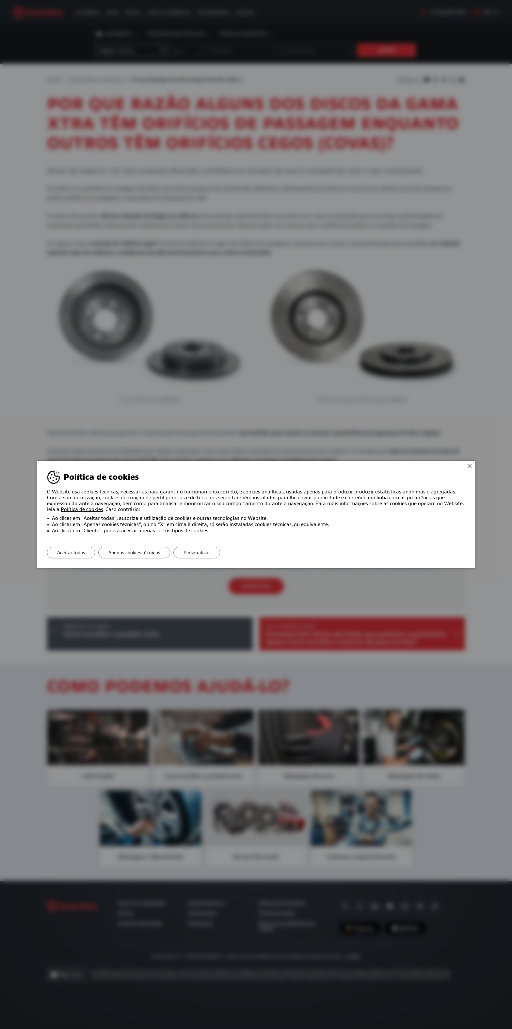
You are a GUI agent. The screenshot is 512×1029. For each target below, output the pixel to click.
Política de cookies (82, 509)
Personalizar (197, 552)
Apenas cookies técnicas (134, 552)
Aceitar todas (71, 552)
